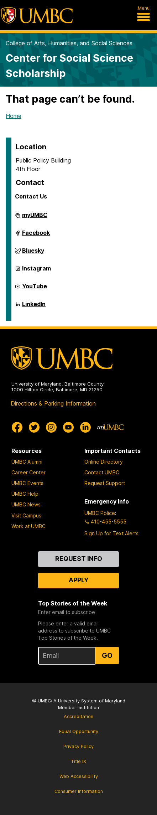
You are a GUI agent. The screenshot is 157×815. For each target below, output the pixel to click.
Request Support (104, 483)
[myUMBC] (110, 427)
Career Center (28, 472)
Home (13, 115)
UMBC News (26, 504)
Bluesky (33, 253)
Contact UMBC (101, 472)
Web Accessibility (78, 776)
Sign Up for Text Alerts (111, 533)
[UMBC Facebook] (17, 427)
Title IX (78, 761)
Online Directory (103, 462)
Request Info (78, 558)
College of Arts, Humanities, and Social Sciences (69, 43)
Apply (79, 580)
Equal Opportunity (78, 731)
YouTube (34, 289)
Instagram (36, 271)
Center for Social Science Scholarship (69, 65)
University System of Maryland (91, 700)
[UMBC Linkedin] (85, 427)
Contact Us (31, 196)
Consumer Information (78, 791)
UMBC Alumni (26, 462)
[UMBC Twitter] (34, 427)
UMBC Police (99, 513)
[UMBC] (37, 15)
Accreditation (78, 716)
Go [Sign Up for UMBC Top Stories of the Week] (107, 655)
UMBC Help (24, 494)
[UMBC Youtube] (68, 427)
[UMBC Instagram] (51, 427)
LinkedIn (34, 307)
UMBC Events (27, 483)
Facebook (36, 235)
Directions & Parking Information (53, 403)
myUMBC (34, 218)
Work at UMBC (28, 526)
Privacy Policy (78, 746)
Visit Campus (26, 515)
